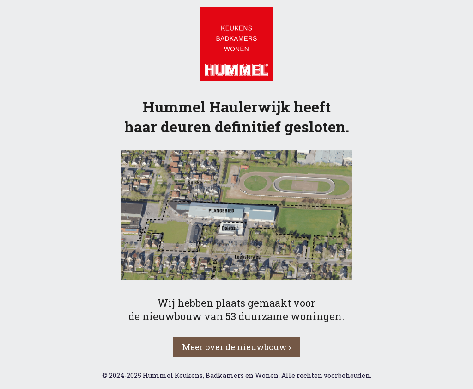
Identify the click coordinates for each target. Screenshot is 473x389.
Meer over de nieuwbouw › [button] (236, 346)
